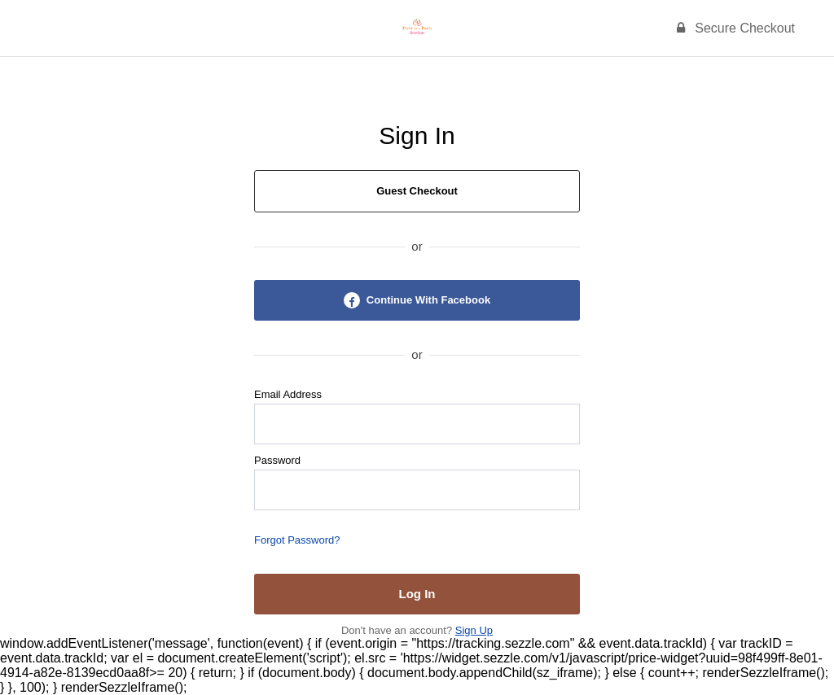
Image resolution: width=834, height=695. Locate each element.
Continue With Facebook (417, 300)
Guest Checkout (417, 191)
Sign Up (474, 630)
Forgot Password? (297, 540)
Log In (417, 594)
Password (277, 460)
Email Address (288, 394)
